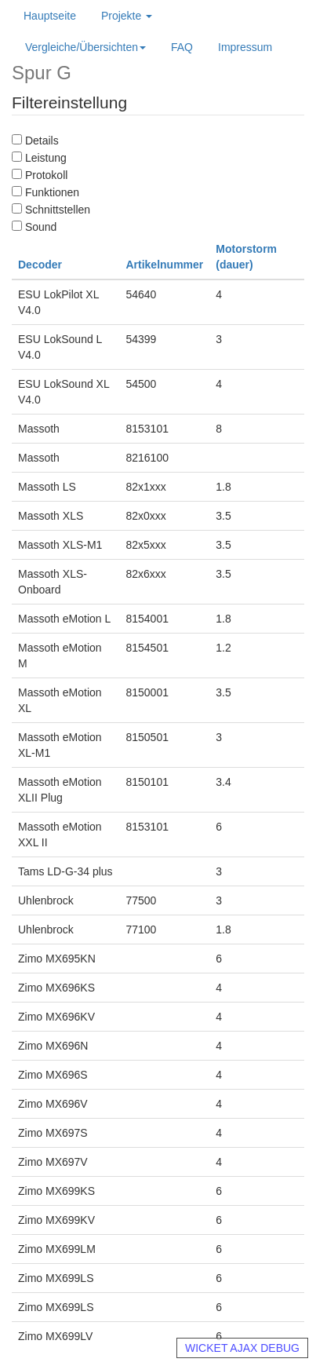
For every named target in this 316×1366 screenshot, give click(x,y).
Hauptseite (50, 15)
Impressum (245, 47)
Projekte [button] (126, 15)
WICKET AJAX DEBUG (242, 1348)
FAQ (182, 47)
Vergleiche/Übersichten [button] (85, 47)
